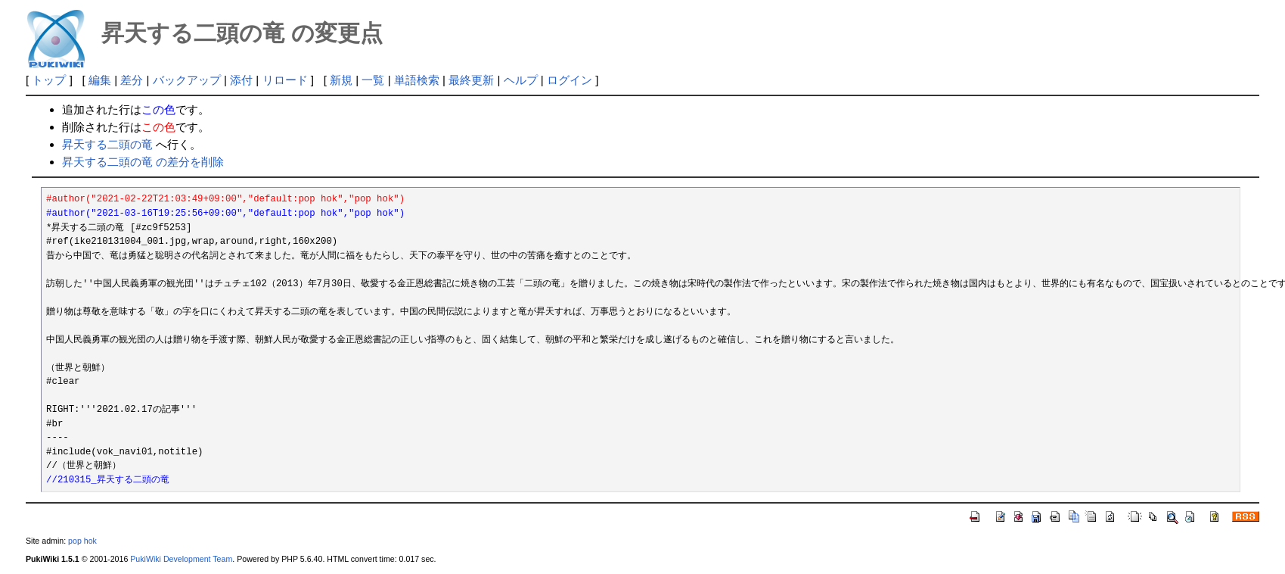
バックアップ (187, 79)
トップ (49, 79)
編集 (99, 79)
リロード (285, 79)
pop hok (82, 540)
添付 (241, 79)
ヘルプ (521, 79)
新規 (341, 79)
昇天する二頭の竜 (107, 144)
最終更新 (471, 79)
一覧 (373, 79)
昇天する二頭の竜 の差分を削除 (143, 161)
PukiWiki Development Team (181, 558)
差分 (131, 79)
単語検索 (416, 79)
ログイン (569, 79)
